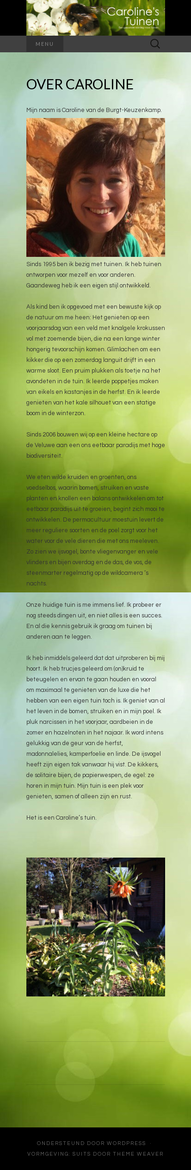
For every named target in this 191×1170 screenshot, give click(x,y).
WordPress (126, 1143)
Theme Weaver (138, 1154)
